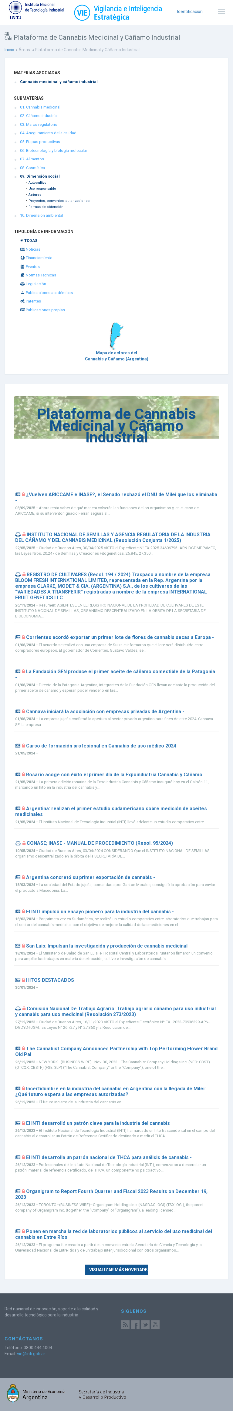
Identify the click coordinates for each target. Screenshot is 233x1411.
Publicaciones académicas (46, 292)
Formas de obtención (46, 207)
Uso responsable (42, 189)
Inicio (9, 49)
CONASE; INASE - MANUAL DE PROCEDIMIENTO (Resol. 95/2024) (100, 843)
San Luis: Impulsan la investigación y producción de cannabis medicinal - (108, 946)
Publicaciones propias (42, 310)
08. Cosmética (32, 168)
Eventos (30, 266)
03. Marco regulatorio (38, 124)
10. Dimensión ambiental (41, 215)
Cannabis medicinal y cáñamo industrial (59, 81)
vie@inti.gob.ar (31, 1353)
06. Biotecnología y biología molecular (53, 150)
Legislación (33, 284)
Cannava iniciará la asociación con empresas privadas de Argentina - (105, 711)
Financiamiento (36, 258)
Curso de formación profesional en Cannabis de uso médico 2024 (101, 746)
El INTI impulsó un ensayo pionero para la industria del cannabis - (100, 911)
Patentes (30, 301)
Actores (35, 195)
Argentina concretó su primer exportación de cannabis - (90, 877)
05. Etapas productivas (40, 141)
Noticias (30, 249)
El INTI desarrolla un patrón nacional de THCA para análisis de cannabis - (109, 1157)
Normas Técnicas (38, 275)
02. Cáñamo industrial (39, 115)
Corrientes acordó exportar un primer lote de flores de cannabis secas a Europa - (120, 637)
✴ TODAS (28, 240)
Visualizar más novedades (118, 1269)
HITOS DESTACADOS (50, 980)
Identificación (190, 11)
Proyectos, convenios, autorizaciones (59, 201)
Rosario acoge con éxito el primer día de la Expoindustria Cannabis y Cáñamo (114, 774)
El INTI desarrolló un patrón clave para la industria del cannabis (98, 1123)
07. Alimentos (32, 159)
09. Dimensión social (40, 176)
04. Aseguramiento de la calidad (48, 133)
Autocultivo (37, 183)
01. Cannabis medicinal (40, 107)
